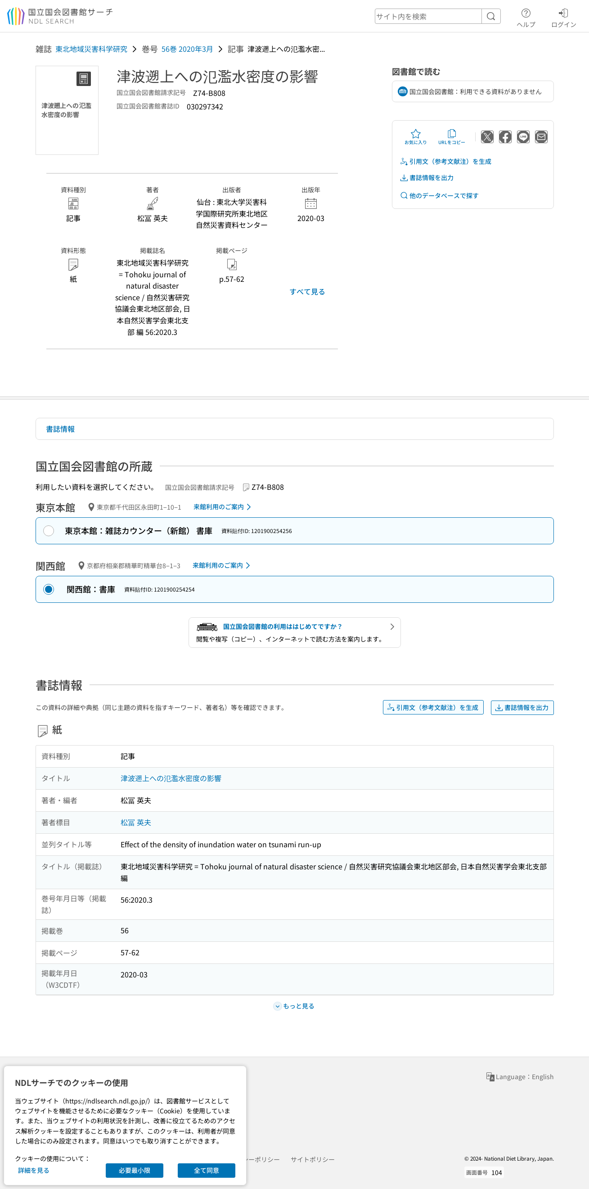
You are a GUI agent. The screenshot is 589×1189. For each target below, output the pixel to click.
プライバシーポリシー (248, 1159)
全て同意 (206, 1170)
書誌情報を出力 (427, 177)
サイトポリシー (313, 1159)
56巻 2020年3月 (187, 48)
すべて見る (307, 291)
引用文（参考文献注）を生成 (445, 161)
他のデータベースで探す (439, 195)
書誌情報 (60, 428)
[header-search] (438, 16)
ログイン (563, 16)
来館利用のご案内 (223, 507)
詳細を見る (33, 1170)
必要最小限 (134, 1170)
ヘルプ (526, 16)
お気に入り (416, 136)
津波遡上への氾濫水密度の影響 (171, 778)
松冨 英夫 (136, 822)
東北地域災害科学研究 (91, 48)
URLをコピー (451, 136)
